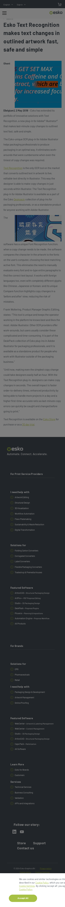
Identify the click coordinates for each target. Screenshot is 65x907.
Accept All (23, 899)
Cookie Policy (42, 884)
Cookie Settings (27, 887)
